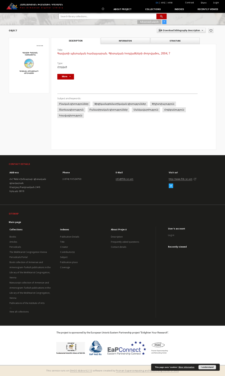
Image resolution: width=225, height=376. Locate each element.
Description (117, 236)
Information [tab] (125, 41)
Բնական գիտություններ (73, 103)
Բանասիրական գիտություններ (108, 109)
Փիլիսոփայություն (163, 103)
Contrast (189, 2)
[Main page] (103, 9)
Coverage (65, 267)
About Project (122, 9)
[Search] (161, 16)
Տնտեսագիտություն (71, 109)
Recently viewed (208, 9)
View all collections (19, 311)
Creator (64, 246)
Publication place (69, 262)
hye (163, 3)
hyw (170, 3)
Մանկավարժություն (146, 109)
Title (62, 241)
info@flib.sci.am (124, 179)
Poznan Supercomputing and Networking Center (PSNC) (147, 370)
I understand (207, 367)
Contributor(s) (67, 252)
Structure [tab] (175, 41)
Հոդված (62, 66)
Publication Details (69, 236)
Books (12, 236)
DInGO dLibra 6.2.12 (81, 370)
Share (204, 2)
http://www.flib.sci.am (180, 179)
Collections (153, 9)
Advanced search (149, 21)
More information (186, 367)
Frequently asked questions (125, 241)
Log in (171, 235)
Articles (13, 241)
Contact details (118, 246)
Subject (64, 257)
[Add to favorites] (210, 30)
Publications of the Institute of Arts (27, 303)
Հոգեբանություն (174, 109)
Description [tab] (75, 41)
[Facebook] (171, 186)
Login (216, 2)
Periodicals (15, 246)
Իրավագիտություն (70, 115)
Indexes (179, 9)
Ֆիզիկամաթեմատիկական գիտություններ (120, 103)
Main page (15, 222)
